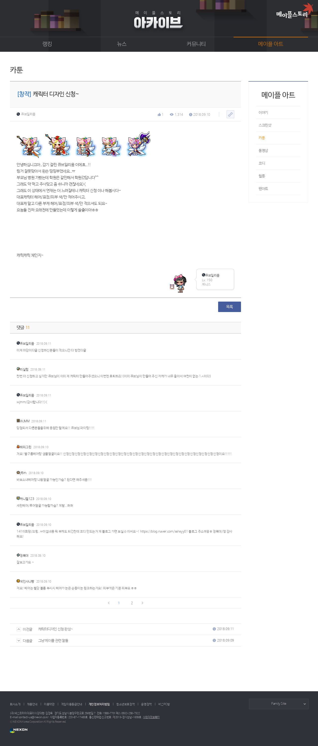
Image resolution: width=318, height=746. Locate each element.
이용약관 (49, 704)
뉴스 (122, 44)
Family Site (278, 704)
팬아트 (263, 189)
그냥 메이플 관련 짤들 (53, 641)
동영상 (263, 151)
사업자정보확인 (151, 717)
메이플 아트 (270, 44)
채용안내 (32, 704)
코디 (262, 163)
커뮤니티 (196, 44)
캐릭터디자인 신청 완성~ (55, 629)
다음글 (24, 641)
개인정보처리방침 (99, 704)
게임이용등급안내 (71, 704)
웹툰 (262, 176)
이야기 (263, 112)
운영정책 (146, 704)
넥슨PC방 (164, 704)
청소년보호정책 (125, 704)
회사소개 (15, 704)
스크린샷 (265, 125)
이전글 (24, 629)
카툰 (262, 138)
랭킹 (47, 44)
